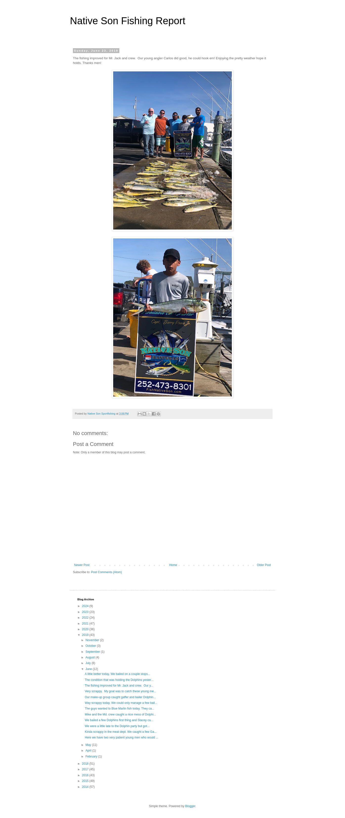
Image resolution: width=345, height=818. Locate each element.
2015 (85, 781)
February (92, 756)
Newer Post (81, 565)
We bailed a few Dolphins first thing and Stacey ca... (119, 720)
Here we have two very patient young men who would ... (121, 737)
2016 (85, 775)
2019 (85, 635)
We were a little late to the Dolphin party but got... (117, 726)
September (93, 651)
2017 (85, 769)
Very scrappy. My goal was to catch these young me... (120, 691)
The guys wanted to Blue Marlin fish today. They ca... (119, 708)
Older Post (264, 565)
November (93, 640)
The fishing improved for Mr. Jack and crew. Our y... (119, 685)
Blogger (190, 806)
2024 (85, 606)
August (91, 657)
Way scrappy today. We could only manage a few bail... (121, 703)
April (89, 750)
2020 (85, 629)
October (91, 646)
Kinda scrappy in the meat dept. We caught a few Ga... (121, 732)
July (89, 663)
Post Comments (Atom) (106, 572)
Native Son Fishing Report (127, 20)
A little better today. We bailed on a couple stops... (117, 674)
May (89, 745)
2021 (85, 623)
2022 (85, 617)
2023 (85, 612)
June (89, 669)
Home (173, 565)
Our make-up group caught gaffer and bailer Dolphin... (120, 697)
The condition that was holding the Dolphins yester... (119, 680)
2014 (85, 787)
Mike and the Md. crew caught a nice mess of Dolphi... (120, 714)
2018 (85, 763)
